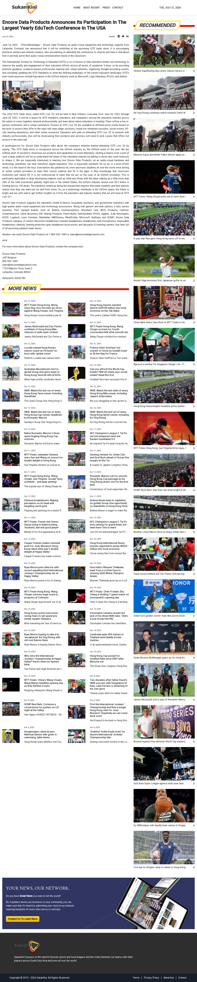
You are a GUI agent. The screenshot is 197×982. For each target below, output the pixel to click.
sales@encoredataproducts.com (87, 234)
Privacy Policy (151, 977)
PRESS (106, 7)
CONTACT (117, 7)
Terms (136, 977)
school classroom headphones (42, 221)
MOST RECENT (91, 7)
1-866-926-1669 (58, 234)
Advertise (169, 977)
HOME (76, 7)
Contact (182, 977)
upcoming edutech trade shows (25, 228)
